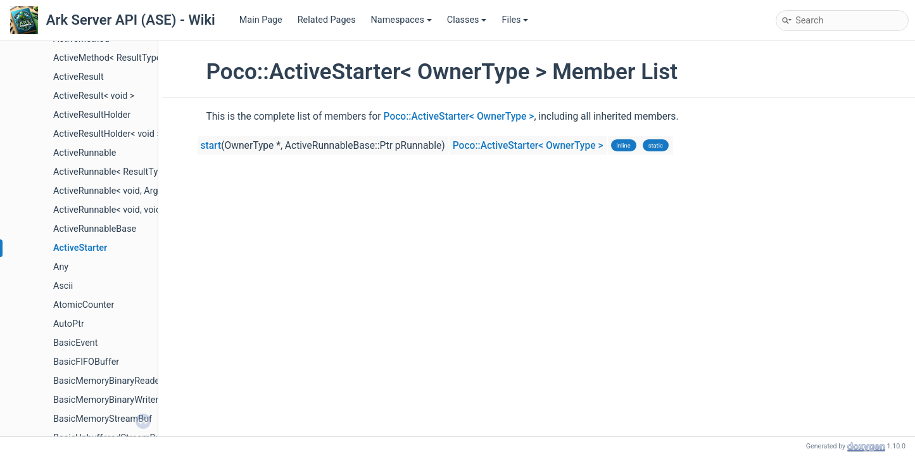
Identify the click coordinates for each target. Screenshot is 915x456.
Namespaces (401, 20)
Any (60, 267)
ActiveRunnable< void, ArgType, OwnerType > (143, 191)
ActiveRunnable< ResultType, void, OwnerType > (149, 172)
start (211, 145)
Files (515, 20)
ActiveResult (78, 77)
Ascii (63, 286)
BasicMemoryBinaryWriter (105, 400)
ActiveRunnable (84, 153)
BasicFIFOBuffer (86, 362)
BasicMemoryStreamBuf (102, 419)
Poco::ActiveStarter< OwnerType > (459, 116)
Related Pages (327, 20)
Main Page (260, 20)
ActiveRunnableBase (94, 229)
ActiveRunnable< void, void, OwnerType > (135, 210)
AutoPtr (68, 324)
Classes (467, 20)
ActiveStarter (80, 248)
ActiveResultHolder (91, 115)
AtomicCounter (83, 305)
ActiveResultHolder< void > (107, 134)
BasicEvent (75, 343)
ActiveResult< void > (93, 96)
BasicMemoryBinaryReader (108, 381)
